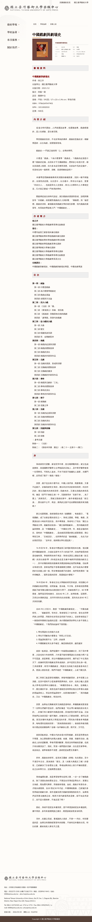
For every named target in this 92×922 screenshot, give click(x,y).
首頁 (34, 24)
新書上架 (53, 24)
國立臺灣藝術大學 (81, 2)
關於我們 (12, 47)
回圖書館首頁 (65, 2)
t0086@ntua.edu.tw (11, 894)
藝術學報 (12, 24)
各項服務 (12, 39)
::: (1, 876)
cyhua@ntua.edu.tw (30, 908)
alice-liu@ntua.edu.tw (27, 894)
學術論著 (12, 32)
